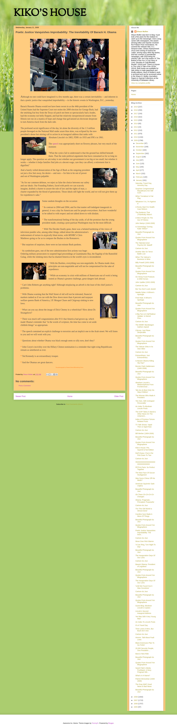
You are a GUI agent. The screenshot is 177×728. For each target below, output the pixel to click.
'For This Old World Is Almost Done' (143, 510)
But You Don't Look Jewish (145, 289)
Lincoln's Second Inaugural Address (143, 612)
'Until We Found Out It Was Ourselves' (143, 587)
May (138, 167)
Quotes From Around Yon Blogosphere (145, 239)
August (139, 157)
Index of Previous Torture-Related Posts (145, 420)
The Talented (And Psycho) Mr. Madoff (143, 244)
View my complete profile (140, 83)
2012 (136, 130)
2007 (136, 700)
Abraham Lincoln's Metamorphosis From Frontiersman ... (144, 385)
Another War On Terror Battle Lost (144, 253)
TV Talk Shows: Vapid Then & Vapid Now (143, 426)
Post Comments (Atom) (74, 404)
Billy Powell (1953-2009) (144, 263)
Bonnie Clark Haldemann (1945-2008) (145, 367)
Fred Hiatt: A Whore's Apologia (143, 299)
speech (55, 143)
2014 (136, 123)
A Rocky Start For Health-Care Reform (145, 208)
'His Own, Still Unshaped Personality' (144, 402)
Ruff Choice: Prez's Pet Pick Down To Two (144, 454)
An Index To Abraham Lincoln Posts (143, 407)
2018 (136, 110)
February (139, 177)
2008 (136, 697)
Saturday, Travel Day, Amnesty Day (143, 184)
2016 (136, 117)
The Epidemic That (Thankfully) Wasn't (143, 213)
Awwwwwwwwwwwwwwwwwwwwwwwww (145, 463)
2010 (136, 137)
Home (70, 396)
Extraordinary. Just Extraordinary (142, 356)
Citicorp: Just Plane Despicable (142, 331)
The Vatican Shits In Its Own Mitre (144, 348)
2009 (136, 140)
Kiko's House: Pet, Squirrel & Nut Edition (144, 449)
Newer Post (21, 396)
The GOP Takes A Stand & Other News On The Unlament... (145, 414)
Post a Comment (25, 386)
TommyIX (95, 723)
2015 (136, 120)
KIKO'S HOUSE (50, 13)
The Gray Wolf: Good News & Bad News (143, 685)
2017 (136, 114)
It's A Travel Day (141, 625)
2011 (136, 134)
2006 (136, 704)
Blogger (111, 723)
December (140, 143)
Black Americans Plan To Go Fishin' (144, 644)
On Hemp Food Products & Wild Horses (145, 278)
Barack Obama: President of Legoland (145, 565)
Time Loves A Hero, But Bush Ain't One (144, 630)
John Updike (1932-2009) (145, 282)
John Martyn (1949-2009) (145, 223)
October (139, 150)
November (140, 147)
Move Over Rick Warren (144, 541)
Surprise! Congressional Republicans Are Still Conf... (144, 191)
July (137, 160)
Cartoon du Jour (141, 248)
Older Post (118, 396)
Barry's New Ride (142, 654)
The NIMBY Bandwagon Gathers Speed (144, 326)
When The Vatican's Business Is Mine (143, 258)
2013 (136, 127)
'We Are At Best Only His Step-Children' (144, 391)
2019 (136, 107)
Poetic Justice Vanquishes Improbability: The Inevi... (145, 532)
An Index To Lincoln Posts (145, 622)
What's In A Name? (142, 676)
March (138, 173)
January (139, 180)
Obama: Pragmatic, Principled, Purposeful (144, 501)
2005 (136, 707)
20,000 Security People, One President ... (144, 649)
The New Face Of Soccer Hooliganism (145, 474)
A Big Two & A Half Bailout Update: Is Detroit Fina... (145, 316)
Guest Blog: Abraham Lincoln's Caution (143, 607)
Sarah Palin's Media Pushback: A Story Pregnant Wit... (143, 670)
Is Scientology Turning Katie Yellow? (143, 228)
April (138, 170)
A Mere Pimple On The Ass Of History (144, 219)
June (138, 164)
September (140, 153)
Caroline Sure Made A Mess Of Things (143, 515)
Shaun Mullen (142, 32)
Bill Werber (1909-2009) (144, 433)
